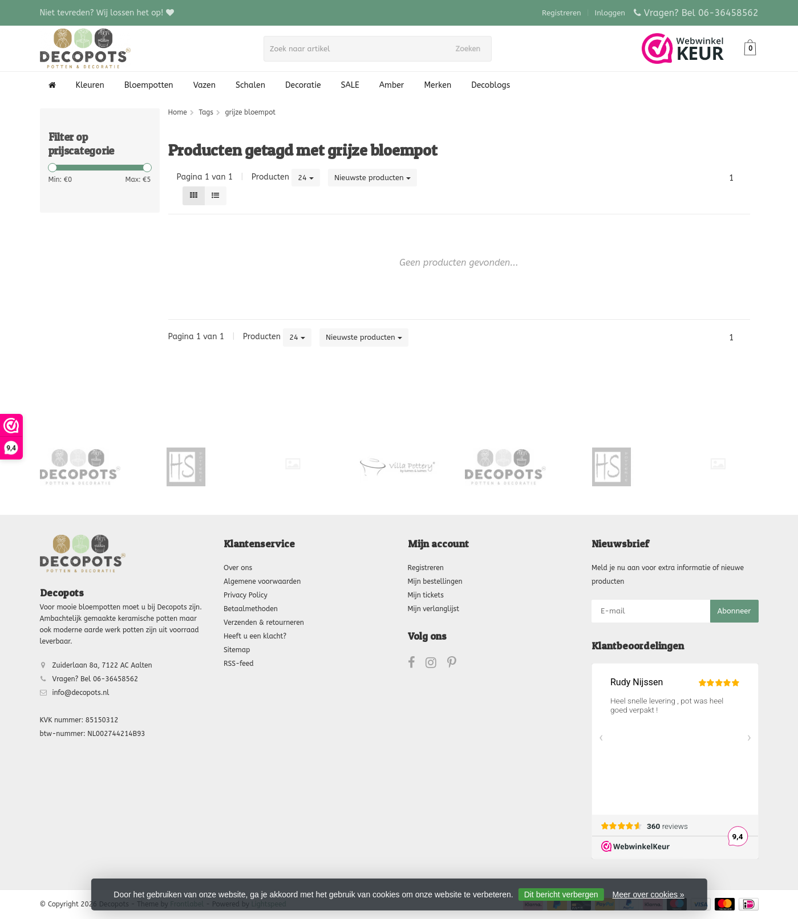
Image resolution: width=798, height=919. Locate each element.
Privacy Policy (246, 595)
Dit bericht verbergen (561, 894)
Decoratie (303, 85)
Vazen (204, 85)
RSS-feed (239, 664)
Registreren (561, 13)
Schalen (250, 85)
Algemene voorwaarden (262, 581)
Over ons (238, 568)
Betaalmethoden (251, 609)
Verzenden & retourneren (264, 623)
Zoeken (471, 48)
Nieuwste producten (372, 177)
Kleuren (90, 85)
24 (306, 177)
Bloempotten (148, 85)
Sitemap (237, 650)
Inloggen (610, 13)
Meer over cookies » (648, 894)
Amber (391, 85)
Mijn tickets (426, 595)
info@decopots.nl (81, 693)
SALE (350, 85)
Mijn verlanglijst (433, 609)
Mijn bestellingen (435, 581)
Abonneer (734, 611)
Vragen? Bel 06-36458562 (701, 12)
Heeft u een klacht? (255, 636)
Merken (437, 85)
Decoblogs (490, 85)
